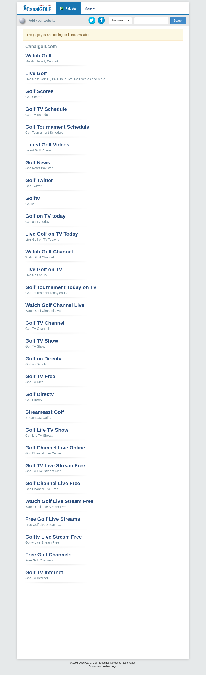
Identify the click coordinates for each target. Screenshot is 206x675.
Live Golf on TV (43, 269)
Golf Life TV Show (46, 430)
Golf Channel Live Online (55, 448)
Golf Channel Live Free (52, 483)
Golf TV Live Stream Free (55, 465)
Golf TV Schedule (46, 109)
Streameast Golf (44, 412)
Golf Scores (39, 91)
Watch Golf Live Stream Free (59, 501)
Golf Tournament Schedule (57, 127)
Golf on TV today (45, 216)
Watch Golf (38, 55)
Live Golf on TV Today (51, 234)
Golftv (32, 198)
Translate (117, 20)
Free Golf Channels (48, 555)
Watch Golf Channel (49, 252)
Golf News (37, 162)
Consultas (95, 666)
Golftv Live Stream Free (53, 537)
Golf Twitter (39, 180)
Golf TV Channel (44, 323)
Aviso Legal (110, 666)
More (90, 8)
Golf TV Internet (44, 572)
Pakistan (71, 8)
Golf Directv (39, 394)
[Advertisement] (162, 35)
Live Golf (36, 73)
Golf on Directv (43, 358)
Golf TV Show (41, 341)
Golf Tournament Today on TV (61, 287)
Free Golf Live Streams (52, 519)
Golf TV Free (40, 376)
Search (178, 20)
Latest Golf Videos (47, 145)
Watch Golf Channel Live (54, 305)
